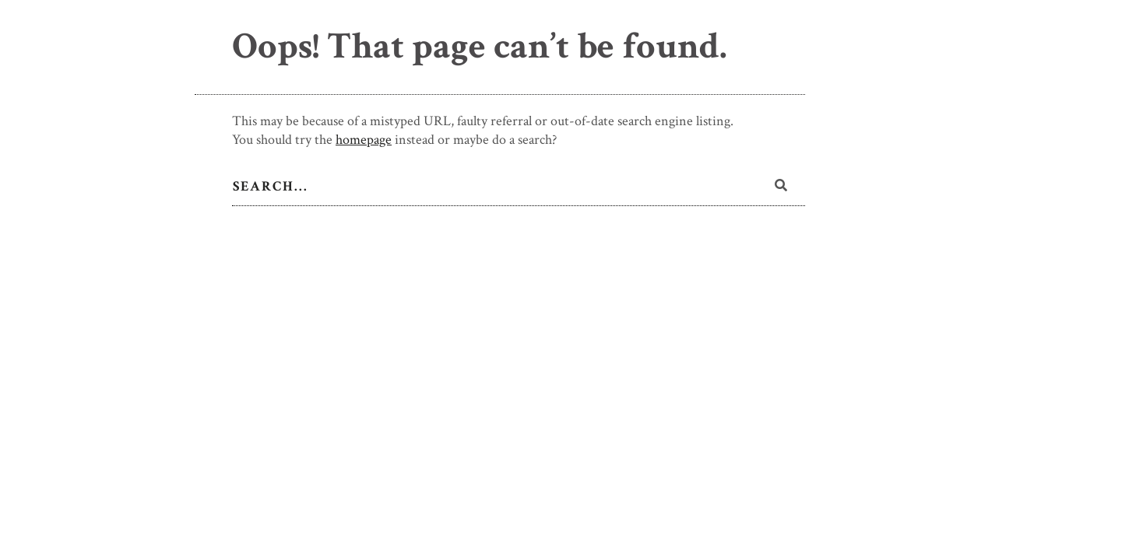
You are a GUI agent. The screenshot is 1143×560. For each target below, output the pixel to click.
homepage (364, 140)
